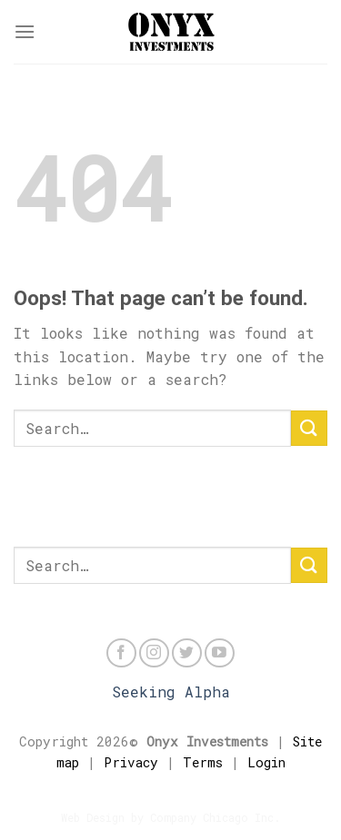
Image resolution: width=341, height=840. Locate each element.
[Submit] (309, 428)
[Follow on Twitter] (187, 653)
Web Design (93, 817)
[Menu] (24, 31)
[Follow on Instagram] (154, 653)
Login (266, 762)
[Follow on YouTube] (220, 653)
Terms (203, 762)
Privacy (131, 762)
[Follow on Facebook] (121, 653)
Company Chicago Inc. (215, 817)
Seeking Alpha (171, 691)
